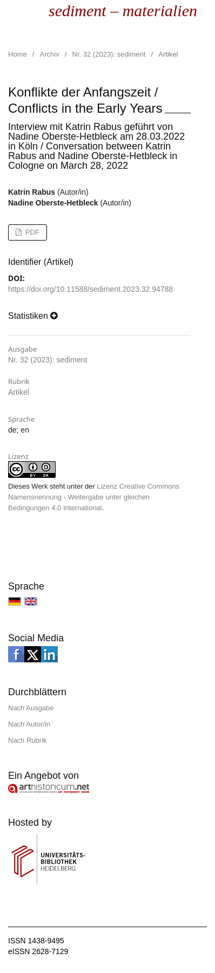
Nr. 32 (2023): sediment (109, 54)
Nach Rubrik (27, 740)
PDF (31, 232)
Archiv (49, 54)
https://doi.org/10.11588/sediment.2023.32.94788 (90, 289)
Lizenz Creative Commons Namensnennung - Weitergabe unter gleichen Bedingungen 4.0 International (93, 497)
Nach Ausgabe (31, 708)
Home (17, 54)
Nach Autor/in (29, 724)
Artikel (18, 392)
